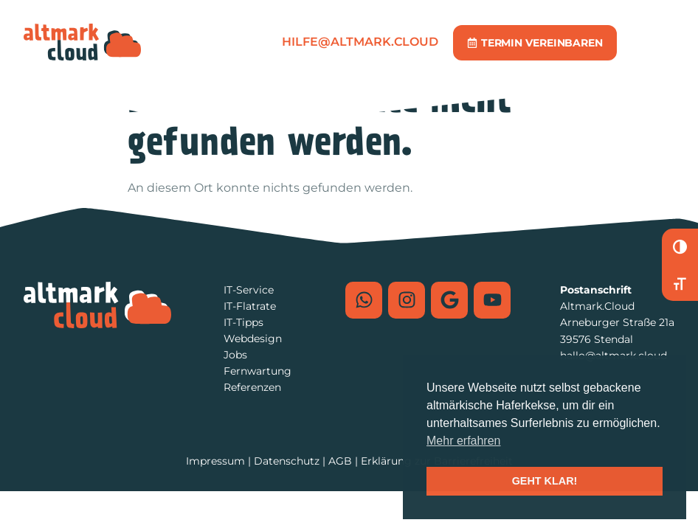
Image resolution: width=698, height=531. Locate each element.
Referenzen (252, 387)
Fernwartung (257, 371)
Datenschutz (286, 461)
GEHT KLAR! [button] (545, 481)
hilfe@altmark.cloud (360, 42)
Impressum (215, 461)
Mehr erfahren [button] (463, 440)
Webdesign (253, 338)
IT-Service (249, 289)
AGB (340, 461)
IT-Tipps (243, 322)
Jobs (235, 354)
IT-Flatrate (250, 306)
